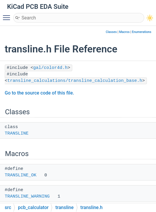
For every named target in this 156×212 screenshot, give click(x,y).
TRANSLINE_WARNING (27, 196)
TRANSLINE (16, 133)
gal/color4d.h (50, 67)
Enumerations (141, 32)
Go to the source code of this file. (39, 93)
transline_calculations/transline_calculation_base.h (74, 80)
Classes (111, 32)
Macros (124, 32)
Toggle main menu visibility (8, 15)
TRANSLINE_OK (20, 175)
